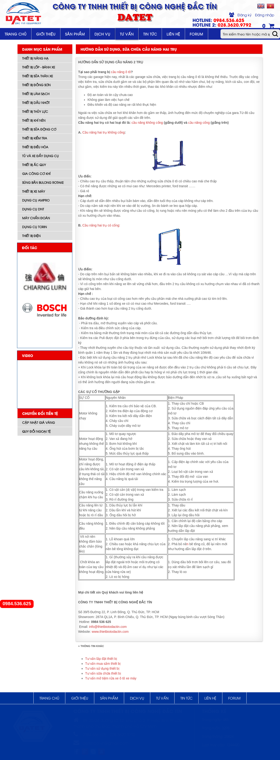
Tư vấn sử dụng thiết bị (102, 668)
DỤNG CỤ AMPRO (35, 200)
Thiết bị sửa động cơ (39, 129)
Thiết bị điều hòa (35, 147)
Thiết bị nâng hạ (35, 58)
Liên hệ (173, 34)
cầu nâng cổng (198, 122)
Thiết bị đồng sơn (36, 85)
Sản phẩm (75, 34)
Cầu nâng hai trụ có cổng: (101, 225)
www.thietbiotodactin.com (110, 631)
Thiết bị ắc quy (34, 165)
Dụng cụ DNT (33, 209)
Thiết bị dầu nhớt (36, 102)
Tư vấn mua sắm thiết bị (103, 663)
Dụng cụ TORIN (34, 227)
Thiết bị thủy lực (35, 111)
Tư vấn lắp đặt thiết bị (101, 659)
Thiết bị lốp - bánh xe (38, 67)
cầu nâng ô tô (121, 72)
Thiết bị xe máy (33, 191)
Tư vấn (127, 34)
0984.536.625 (17, 603)
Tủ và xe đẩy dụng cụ (40, 156)
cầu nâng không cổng (147, 122)
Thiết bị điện (31, 235)
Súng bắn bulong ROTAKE (43, 182)
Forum (196, 34)
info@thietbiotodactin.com (108, 627)
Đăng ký (245, 14)
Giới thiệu (46, 34)
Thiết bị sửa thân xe (37, 76)
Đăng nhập (264, 14)
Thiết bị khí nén (34, 120)
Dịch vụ (102, 34)
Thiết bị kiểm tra (34, 138)
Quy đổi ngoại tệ (36, 431)
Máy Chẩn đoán (36, 218)
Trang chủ (16, 34)
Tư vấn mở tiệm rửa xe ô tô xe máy (110, 678)
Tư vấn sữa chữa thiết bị (103, 673)
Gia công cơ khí (36, 173)
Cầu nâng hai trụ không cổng (103, 132)
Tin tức (150, 34)
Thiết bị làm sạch (35, 94)
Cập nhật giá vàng (38, 422)
